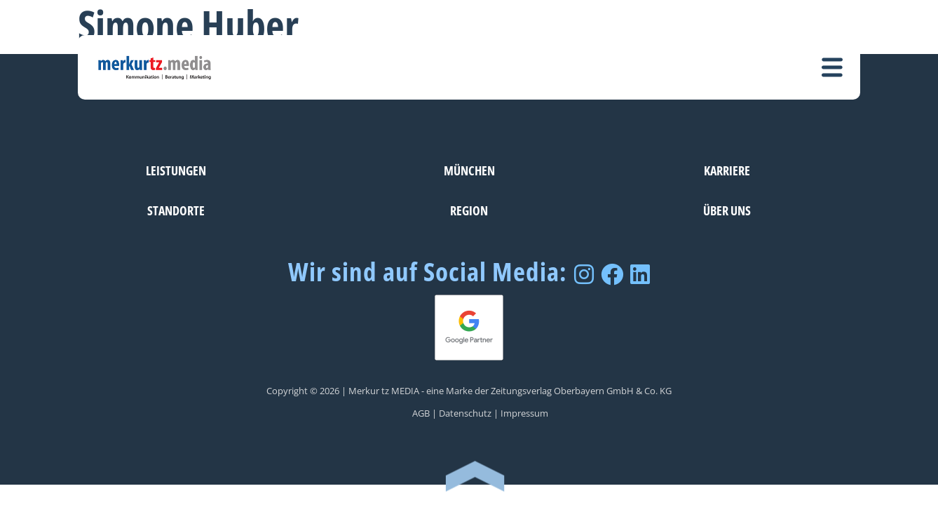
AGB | (424, 413)
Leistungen (176, 170)
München (469, 170)
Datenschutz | (468, 413)
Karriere (727, 170)
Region (469, 210)
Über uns (727, 210)
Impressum (524, 413)
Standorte (176, 210)
